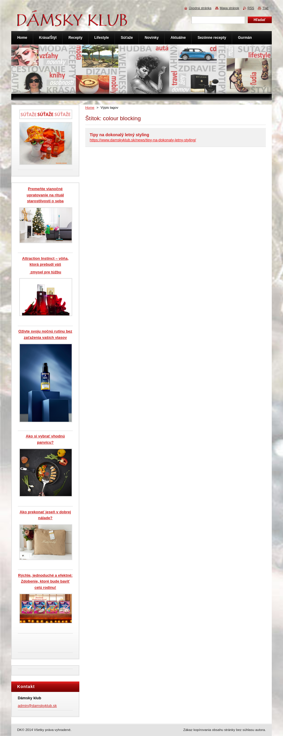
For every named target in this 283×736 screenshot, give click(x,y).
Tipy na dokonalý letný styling (119, 134)
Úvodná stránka (200, 8)
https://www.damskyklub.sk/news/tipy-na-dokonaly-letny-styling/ (143, 140)
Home (89, 107)
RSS (250, 8)
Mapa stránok (229, 8)
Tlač (265, 8)
